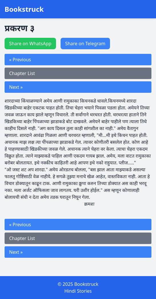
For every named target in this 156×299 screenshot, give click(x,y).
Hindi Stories (78, 291)
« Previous (20, 59)
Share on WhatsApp (30, 43)
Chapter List (22, 73)
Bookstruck (24, 9)
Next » (16, 87)
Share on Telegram (85, 43)
